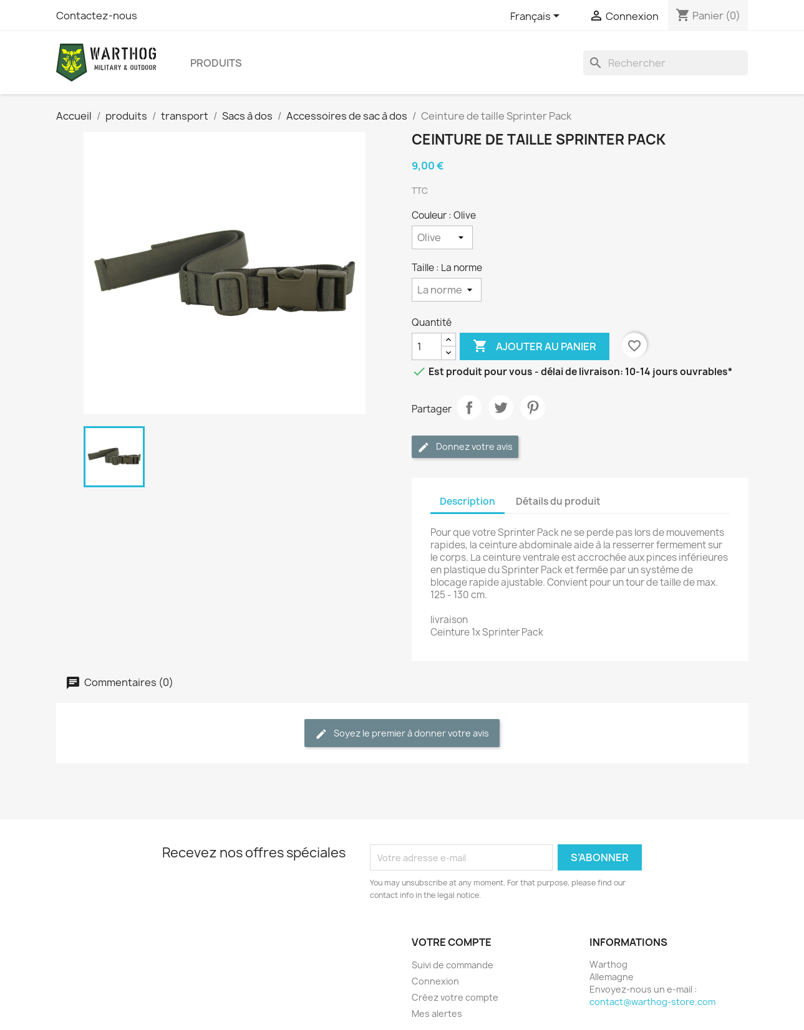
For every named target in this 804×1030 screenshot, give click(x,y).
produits (216, 63)
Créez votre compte (455, 997)
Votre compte (452, 942)
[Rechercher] (665, 62)
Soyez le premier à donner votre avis (402, 733)
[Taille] (447, 290)
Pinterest (532, 407)
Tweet (500, 407)
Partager (469, 407)
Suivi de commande (452, 965)
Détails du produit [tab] (558, 501)
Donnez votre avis (465, 447)
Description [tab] (467, 501)
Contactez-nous (96, 15)
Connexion (435, 981)
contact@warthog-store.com (652, 1002)
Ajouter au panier (534, 346)
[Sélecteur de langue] (537, 16)
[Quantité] (427, 346)
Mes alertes (437, 1013)
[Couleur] (442, 237)
